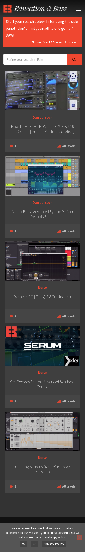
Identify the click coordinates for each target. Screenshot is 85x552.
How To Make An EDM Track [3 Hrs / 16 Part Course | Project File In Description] (42, 129)
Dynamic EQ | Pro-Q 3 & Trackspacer (42, 296)
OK (24, 544)
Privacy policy (54, 544)
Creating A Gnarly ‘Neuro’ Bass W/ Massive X (42, 469)
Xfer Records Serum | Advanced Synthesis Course (42, 384)
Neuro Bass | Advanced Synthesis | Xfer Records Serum (42, 214)
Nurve (42, 287)
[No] (79, 537)
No (34, 544)
